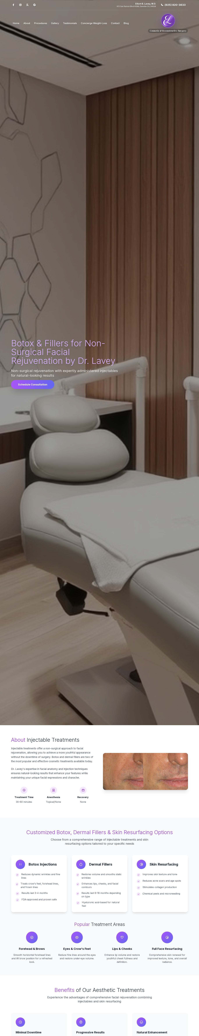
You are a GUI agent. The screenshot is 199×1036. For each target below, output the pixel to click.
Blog (126, 23)
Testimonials (70, 23)
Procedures (40, 23)
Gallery (55, 23)
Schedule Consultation (32, 384)
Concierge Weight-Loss (94, 23)
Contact (115, 23)
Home (16, 23)
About (26, 23)
